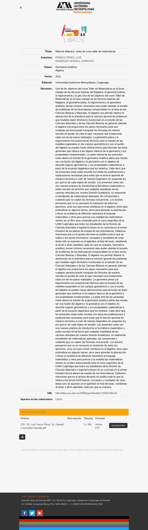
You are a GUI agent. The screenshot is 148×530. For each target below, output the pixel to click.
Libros (58, 399)
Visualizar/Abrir (118, 425)
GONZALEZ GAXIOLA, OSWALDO (74, 61)
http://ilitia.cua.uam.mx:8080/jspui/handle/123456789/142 (86, 393)
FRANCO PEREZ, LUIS (68, 57)
